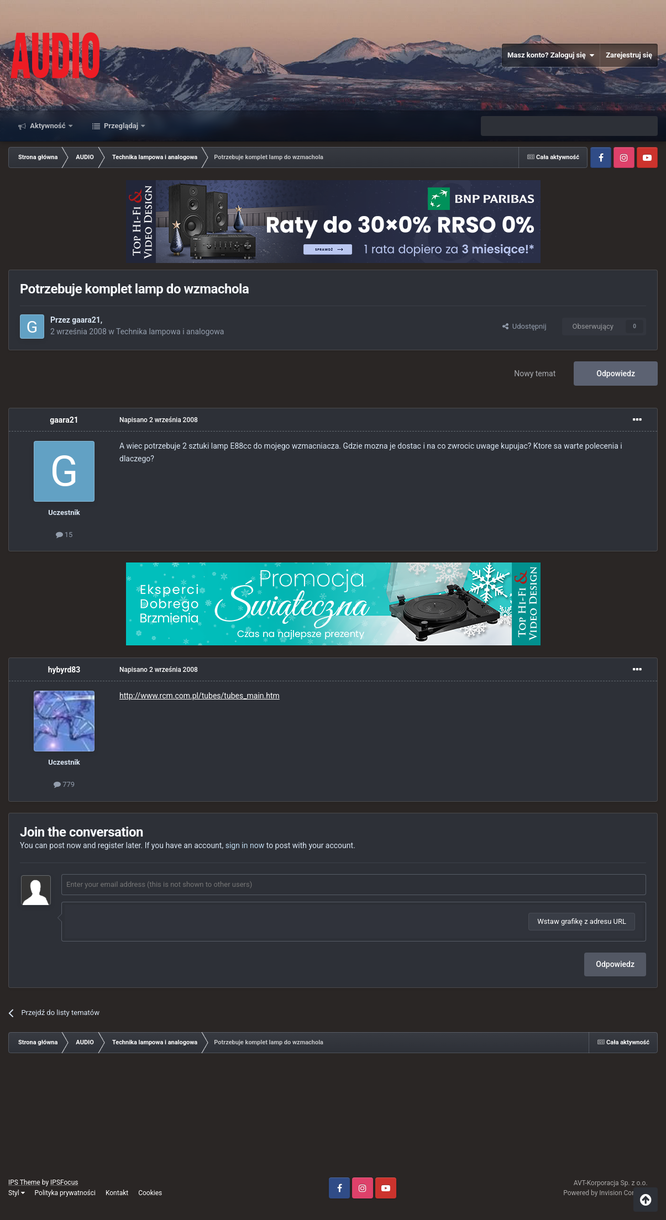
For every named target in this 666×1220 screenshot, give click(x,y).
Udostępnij (524, 326)
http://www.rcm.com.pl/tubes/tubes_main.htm (199, 695)
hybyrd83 (64, 669)
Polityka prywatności (65, 1193)
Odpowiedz (615, 373)
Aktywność (47, 126)
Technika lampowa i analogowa (170, 331)
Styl (16, 1193)
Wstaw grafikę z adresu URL (581, 921)
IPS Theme (24, 1182)
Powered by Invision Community (610, 1193)
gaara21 (86, 319)
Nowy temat (534, 373)
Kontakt (117, 1193)
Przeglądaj (121, 126)
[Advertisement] (333, 1119)
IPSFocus (64, 1182)
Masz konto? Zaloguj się (550, 55)
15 (64, 534)
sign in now (245, 845)
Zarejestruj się (629, 55)
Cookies (150, 1193)
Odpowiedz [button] (615, 964)
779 (64, 784)
